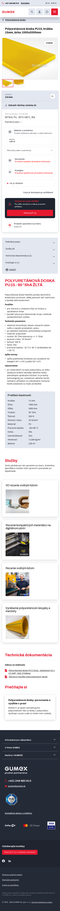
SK (46, 3)
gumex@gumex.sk (16, 786)
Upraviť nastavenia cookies (41, 902)
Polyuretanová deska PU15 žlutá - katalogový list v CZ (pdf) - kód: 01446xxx (32, 671)
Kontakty (25, 3)
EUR (52, 3)
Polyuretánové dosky (15, 19)
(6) (22, 105)
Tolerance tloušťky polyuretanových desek (28, 676)
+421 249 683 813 (12, 3)
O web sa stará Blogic (10, 885)
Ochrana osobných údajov (12, 874)
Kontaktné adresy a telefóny (18, 813)
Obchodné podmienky (10, 880)
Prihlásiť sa (30, 213)
